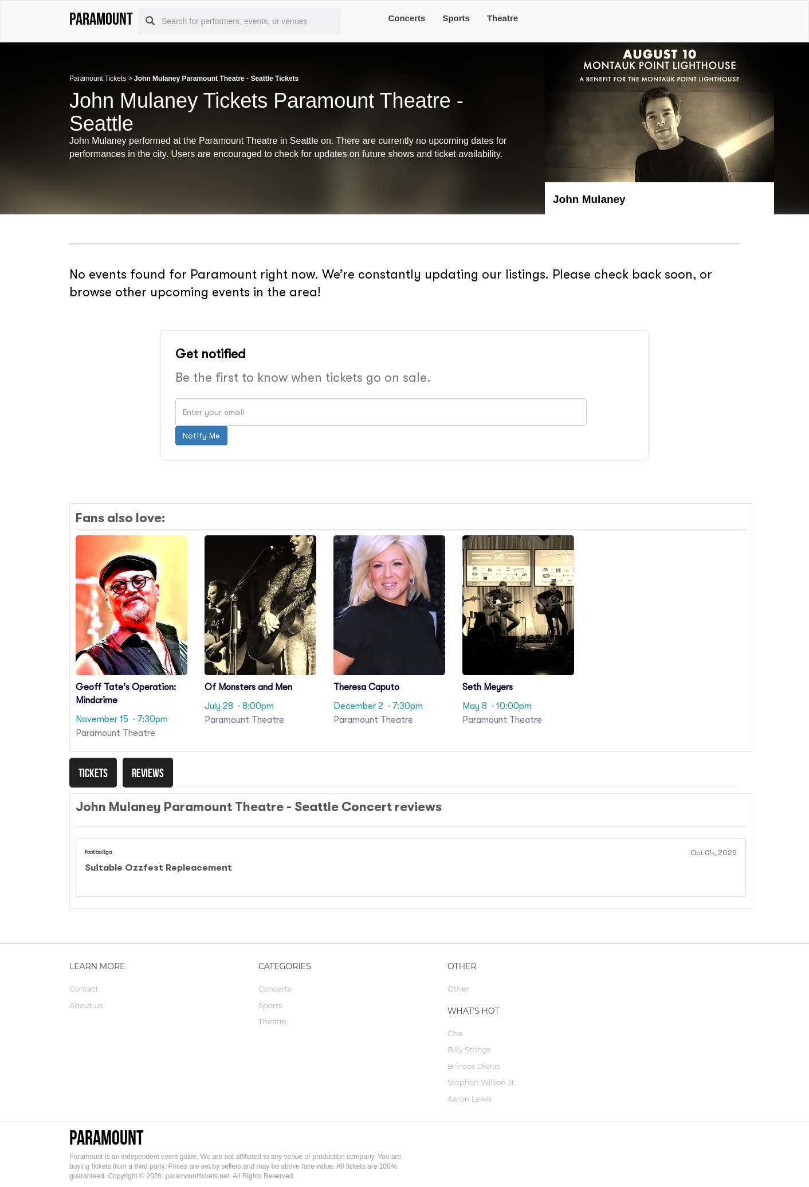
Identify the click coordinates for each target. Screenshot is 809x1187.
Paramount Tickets (97, 79)
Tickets (93, 772)
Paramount (106, 1137)
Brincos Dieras (473, 1066)
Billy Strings (468, 1049)
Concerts (406, 18)
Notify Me (201, 435)
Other (458, 988)
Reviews (148, 772)
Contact (84, 988)
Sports (456, 18)
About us (86, 1005)
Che (454, 1033)
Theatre (502, 18)
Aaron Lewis (469, 1098)
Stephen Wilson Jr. (481, 1082)
